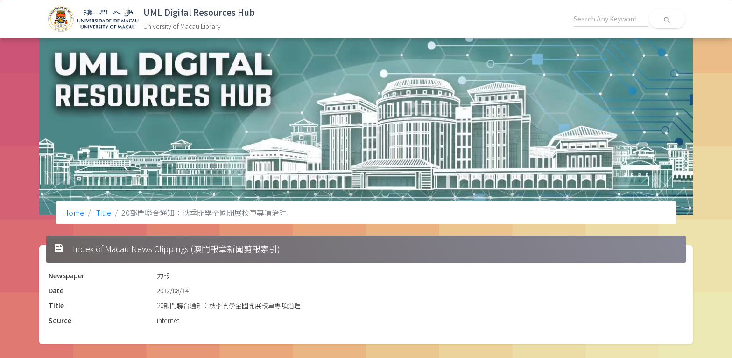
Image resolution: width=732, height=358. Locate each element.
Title (102, 212)
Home (73, 212)
